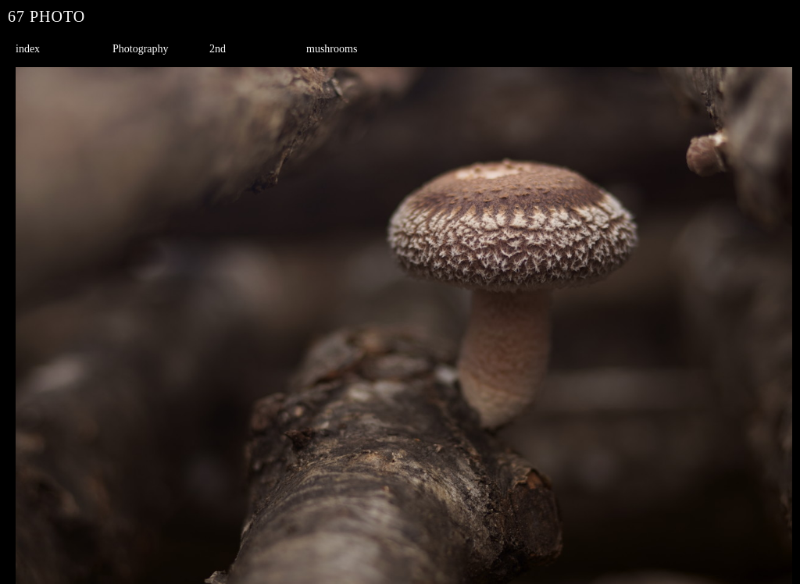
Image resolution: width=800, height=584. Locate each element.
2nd (217, 49)
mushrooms (331, 49)
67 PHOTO (46, 16)
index (28, 49)
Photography (140, 49)
